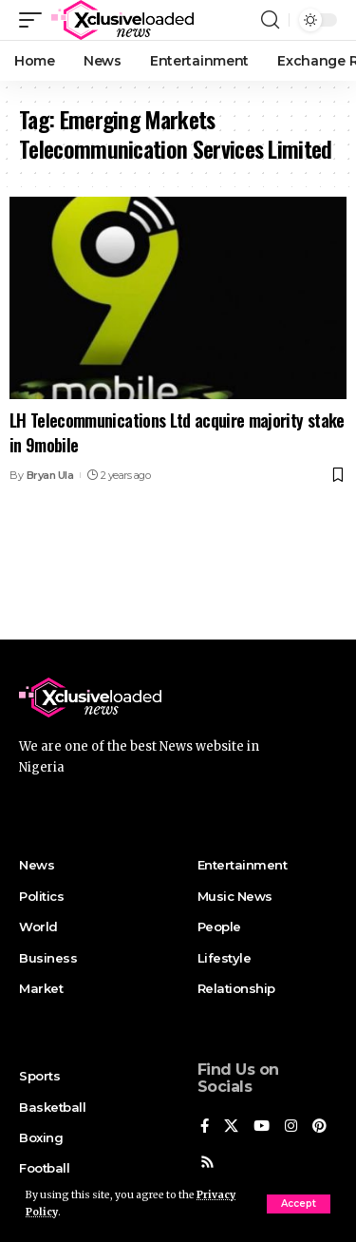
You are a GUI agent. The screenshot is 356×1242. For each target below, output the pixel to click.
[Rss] (207, 1163)
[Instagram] (291, 1127)
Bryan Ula (50, 475)
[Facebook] (204, 1127)
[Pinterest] (319, 1127)
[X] (231, 1127)
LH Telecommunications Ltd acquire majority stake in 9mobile (177, 432)
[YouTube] (261, 1127)
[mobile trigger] (35, 20)
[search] (270, 20)
